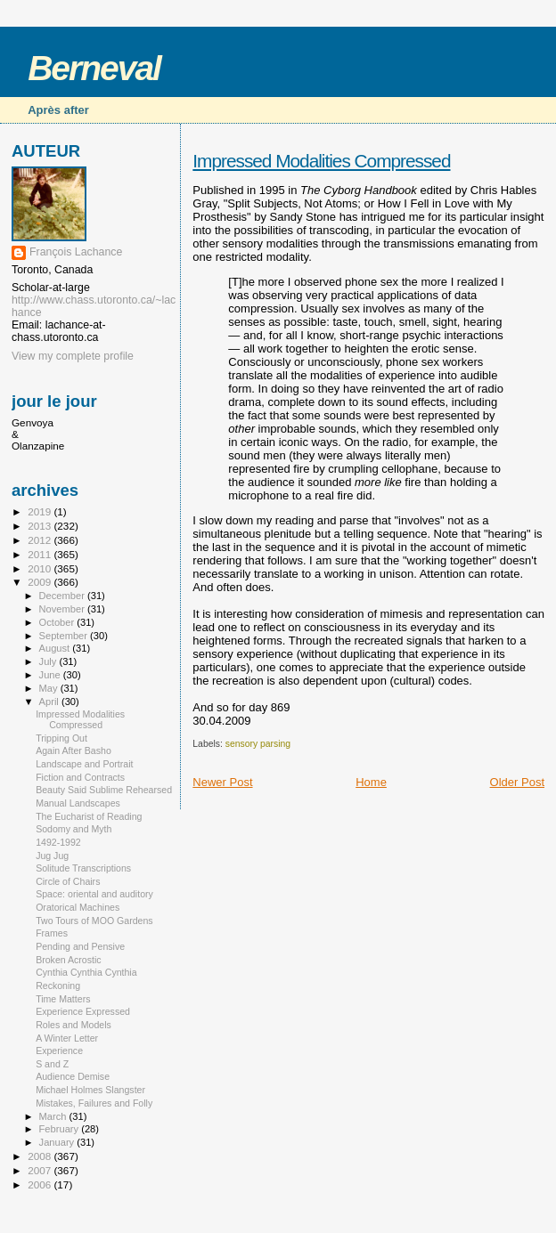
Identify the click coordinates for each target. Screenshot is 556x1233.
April (50, 701)
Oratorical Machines (77, 907)
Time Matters (63, 999)
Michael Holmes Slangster (90, 1089)
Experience (59, 1050)
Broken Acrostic (69, 959)
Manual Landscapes (78, 803)
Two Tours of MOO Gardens (94, 920)
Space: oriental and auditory (94, 893)
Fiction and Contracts (80, 777)
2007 (40, 1170)
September (65, 635)
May (50, 688)
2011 (40, 554)
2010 (40, 568)
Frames (52, 933)
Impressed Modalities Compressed (321, 160)
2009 (40, 582)
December (63, 595)
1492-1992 (58, 842)
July (49, 661)
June (51, 674)
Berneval (94, 68)
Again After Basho (73, 750)
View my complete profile (73, 356)
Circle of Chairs (68, 881)
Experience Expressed (83, 1011)
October (58, 622)
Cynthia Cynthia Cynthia (86, 972)
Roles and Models (73, 1024)
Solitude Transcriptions (83, 868)
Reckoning (58, 985)
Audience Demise (73, 1076)
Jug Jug (52, 855)
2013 (40, 525)
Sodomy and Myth (73, 828)
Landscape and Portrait (84, 763)
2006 (40, 1184)
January (58, 1142)
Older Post (517, 782)
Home (371, 782)
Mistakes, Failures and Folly (94, 1103)
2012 (40, 540)
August (56, 648)
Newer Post (222, 782)
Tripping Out (61, 738)
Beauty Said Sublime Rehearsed (104, 789)
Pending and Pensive (80, 946)
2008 (40, 1156)
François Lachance (75, 252)
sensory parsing (257, 744)
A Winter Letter (67, 1038)
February (60, 1128)
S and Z (52, 1064)
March (54, 1116)
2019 (40, 511)
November (63, 609)
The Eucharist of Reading (89, 816)
